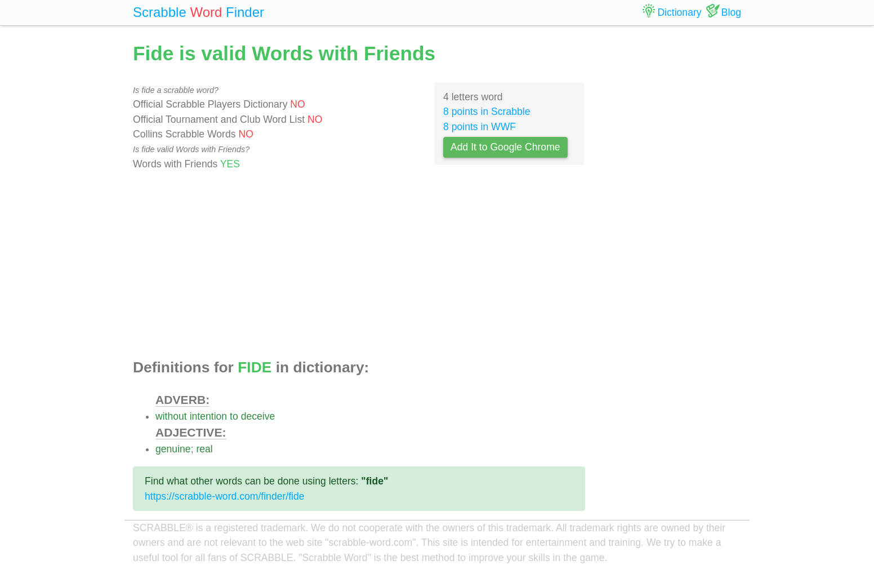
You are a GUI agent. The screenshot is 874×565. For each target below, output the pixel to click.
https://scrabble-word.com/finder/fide (225, 496)
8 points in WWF (479, 126)
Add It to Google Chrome (505, 147)
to (234, 416)
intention (209, 416)
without (171, 416)
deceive (258, 416)
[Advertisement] (359, 265)
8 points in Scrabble (486, 111)
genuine (173, 449)
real (204, 449)
